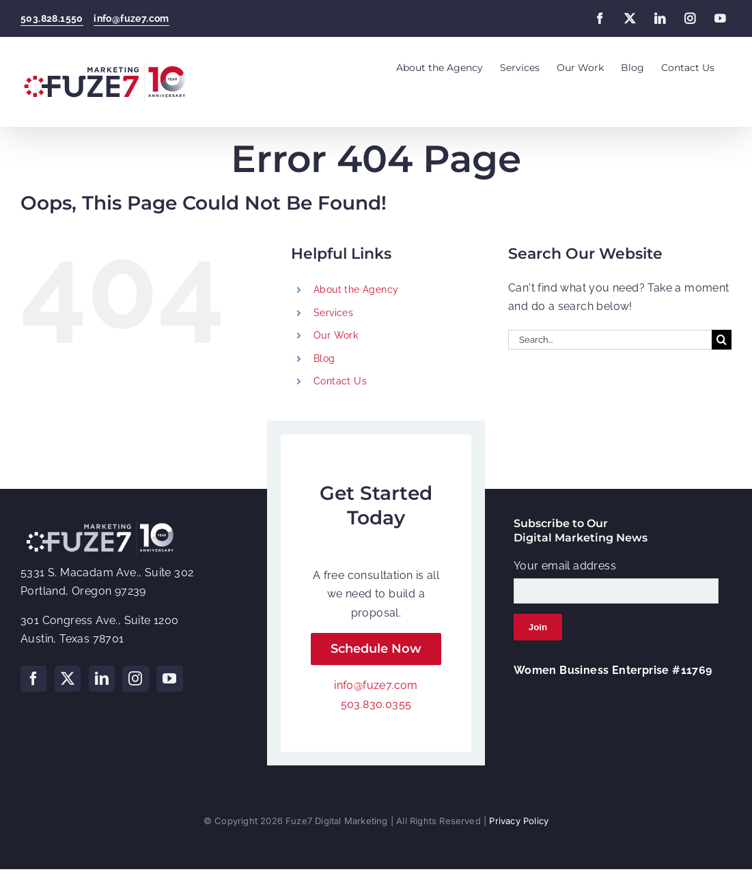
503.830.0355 (376, 704)
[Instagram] (135, 679)
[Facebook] (33, 679)
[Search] (722, 340)
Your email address (565, 565)
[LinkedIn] (102, 679)
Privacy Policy (518, 820)
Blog (324, 358)
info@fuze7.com (131, 18)
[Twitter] (68, 679)
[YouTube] (169, 679)
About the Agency (356, 289)
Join (538, 627)
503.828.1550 (51, 18)
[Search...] (610, 340)
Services (333, 312)
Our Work (336, 335)
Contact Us (340, 381)
